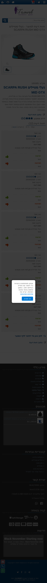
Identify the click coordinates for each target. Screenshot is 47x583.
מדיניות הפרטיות (26, 294)
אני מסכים (27, 298)
